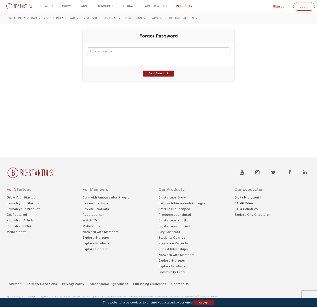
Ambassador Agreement (109, 284)
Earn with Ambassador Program (108, 197)
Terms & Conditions (42, 284)
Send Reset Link (158, 73)
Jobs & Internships (173, 249)
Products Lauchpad (61, 18)
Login (304, 6)
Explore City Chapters (251, 214)
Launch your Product (23, 209)
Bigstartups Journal (174, 226)
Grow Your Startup (21, 197)
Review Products (96, 209)
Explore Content (95, 249)
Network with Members (101, 232)
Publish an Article (20, 220)
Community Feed (171, 272)
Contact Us (180, 284)
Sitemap (15, 284)
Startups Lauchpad (23, 18)
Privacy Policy (73, 284)
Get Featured (17, 214)
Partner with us (183, 18)
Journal (112, 18)
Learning (157, 18)
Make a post (16, 232)
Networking (135, 18)
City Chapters (169, 232)
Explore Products (96, 243)
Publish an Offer (19, 226)
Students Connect (172, 237)
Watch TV (90, 220)
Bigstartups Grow (172, 197)
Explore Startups (96, 237)
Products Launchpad (174, 214)
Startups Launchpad (174, 209)
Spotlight (91, 18)
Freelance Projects (173, 243)
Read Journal (93, 214)
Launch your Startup (23, 203)
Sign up (279, 6)
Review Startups (95, 203)
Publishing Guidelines (149, 284)
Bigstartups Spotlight (175, 220)
